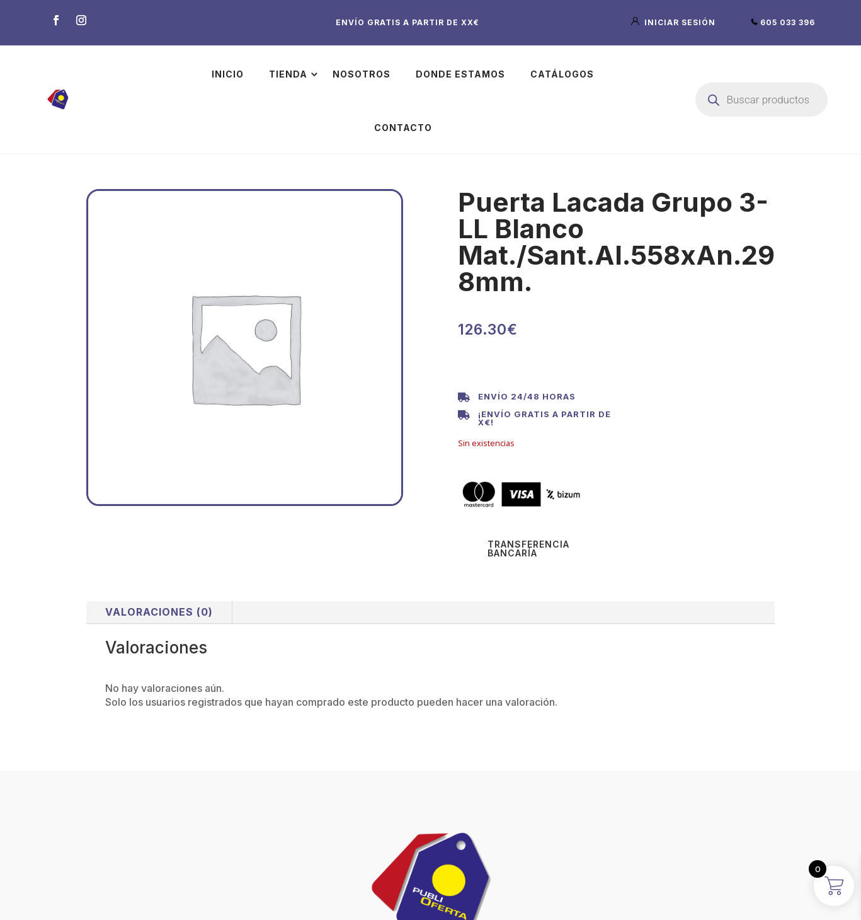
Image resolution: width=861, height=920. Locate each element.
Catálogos (562, 74)
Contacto (403, 127)
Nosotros (362, 74)
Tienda (288, 74)
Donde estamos (460, 74)
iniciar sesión (674, 22)
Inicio (228, 74)
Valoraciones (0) (159, 612)
